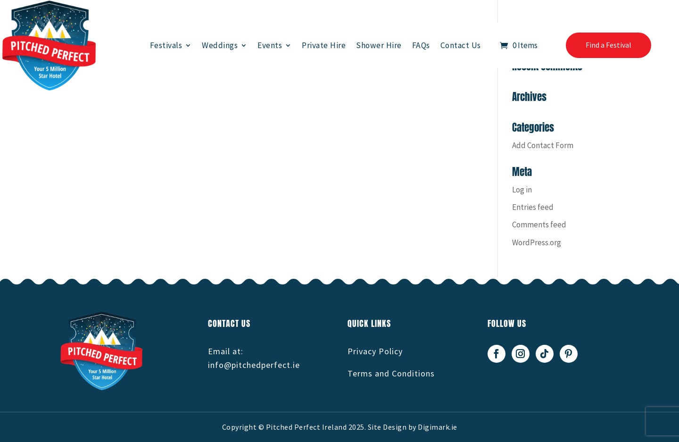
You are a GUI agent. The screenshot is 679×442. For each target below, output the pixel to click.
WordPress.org (536, 242)
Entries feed (533, 207)
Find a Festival (608, 45)
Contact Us (460, 45)
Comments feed (539, 224)
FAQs (421, 45)
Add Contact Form (542, 145)
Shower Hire (379, 45)
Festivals (166, 45)
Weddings (220, 45)
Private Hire (324, 45)
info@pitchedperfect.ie (254, 364)
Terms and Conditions (391, 373)
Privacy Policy (375, 351)
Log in (522, 189)
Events (269, 45)
